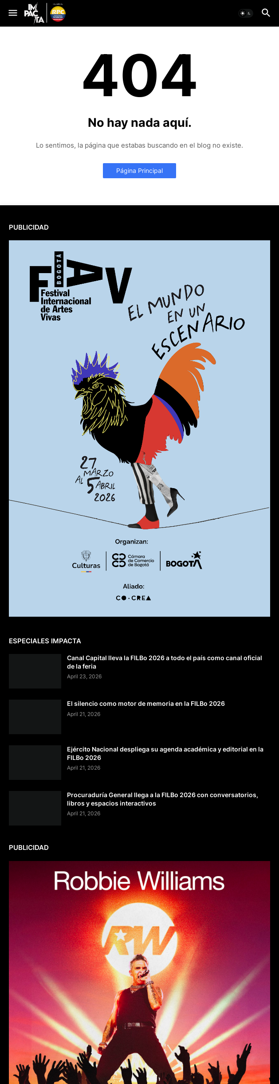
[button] (12, 13)
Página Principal (139, 170)
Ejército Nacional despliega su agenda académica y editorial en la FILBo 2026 (165, 753)
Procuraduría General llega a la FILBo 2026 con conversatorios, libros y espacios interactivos (162, 798)
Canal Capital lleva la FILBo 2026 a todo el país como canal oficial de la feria (164, 661)
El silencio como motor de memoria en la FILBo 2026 (146, 703)
